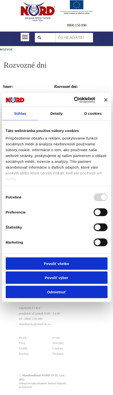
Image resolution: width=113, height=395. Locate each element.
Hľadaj (47, 37)
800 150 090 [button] (78, 25)
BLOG (23, 337)
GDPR (23, 348)
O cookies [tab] (93, 113)
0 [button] (68, 25)
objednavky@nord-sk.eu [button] (35, 324)
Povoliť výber (56, 278)
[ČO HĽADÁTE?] (74, 37)
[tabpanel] (80, 25)
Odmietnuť (56, 292)
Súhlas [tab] (20, 113)
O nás (56, 337)
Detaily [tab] (57, 113)
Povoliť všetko (56, 263)
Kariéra (24, 353)
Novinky (58, 343)
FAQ (22, 343)
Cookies (57, 348)
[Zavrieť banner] (105, 100)
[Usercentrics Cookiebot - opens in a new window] (73, 100)
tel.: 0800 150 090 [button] (31, 319)
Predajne (58, 353)
